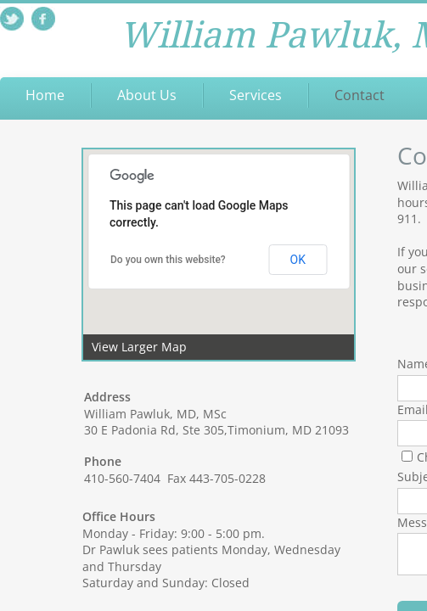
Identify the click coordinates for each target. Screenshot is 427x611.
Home (45, 95)
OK (298, 259)
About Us (147, 95)
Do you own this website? (168, 260)
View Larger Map (139, 347)
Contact (359, 95)
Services (255, 95)
